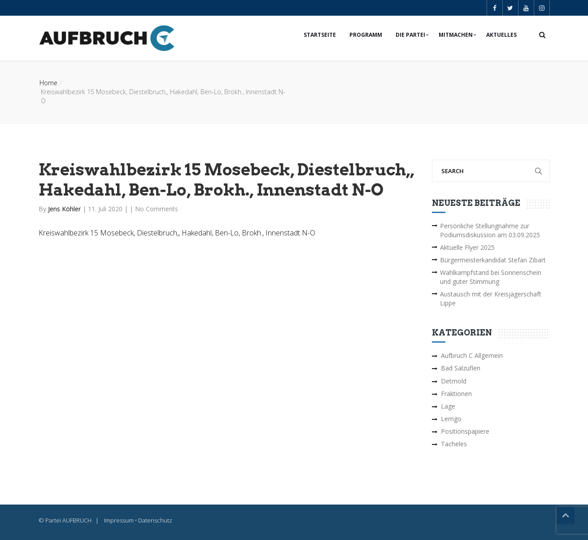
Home (48, 82)
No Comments (156, 209)
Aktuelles (501, 35)
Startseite (320, 35)
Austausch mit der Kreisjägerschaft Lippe (490, 298)
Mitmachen (456, 35)
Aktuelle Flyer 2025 (467, 247)
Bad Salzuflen (460, 368)
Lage (448, 406)
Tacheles (454, 444)
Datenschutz (155, 520)
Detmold (453, 381)
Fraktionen (456, 393)
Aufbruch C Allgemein (472, 355)
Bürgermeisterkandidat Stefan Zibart (493, 260)
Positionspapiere (465, 431)
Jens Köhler (65, 209)
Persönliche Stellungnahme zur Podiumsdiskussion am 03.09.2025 (490, 230)
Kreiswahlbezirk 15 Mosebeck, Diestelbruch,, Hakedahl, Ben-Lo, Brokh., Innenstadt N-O (177, 233)
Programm (365, 35)
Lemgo (451, 418)
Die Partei (410, 35)
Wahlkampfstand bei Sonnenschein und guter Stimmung (490, 277)
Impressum (119, 520)
